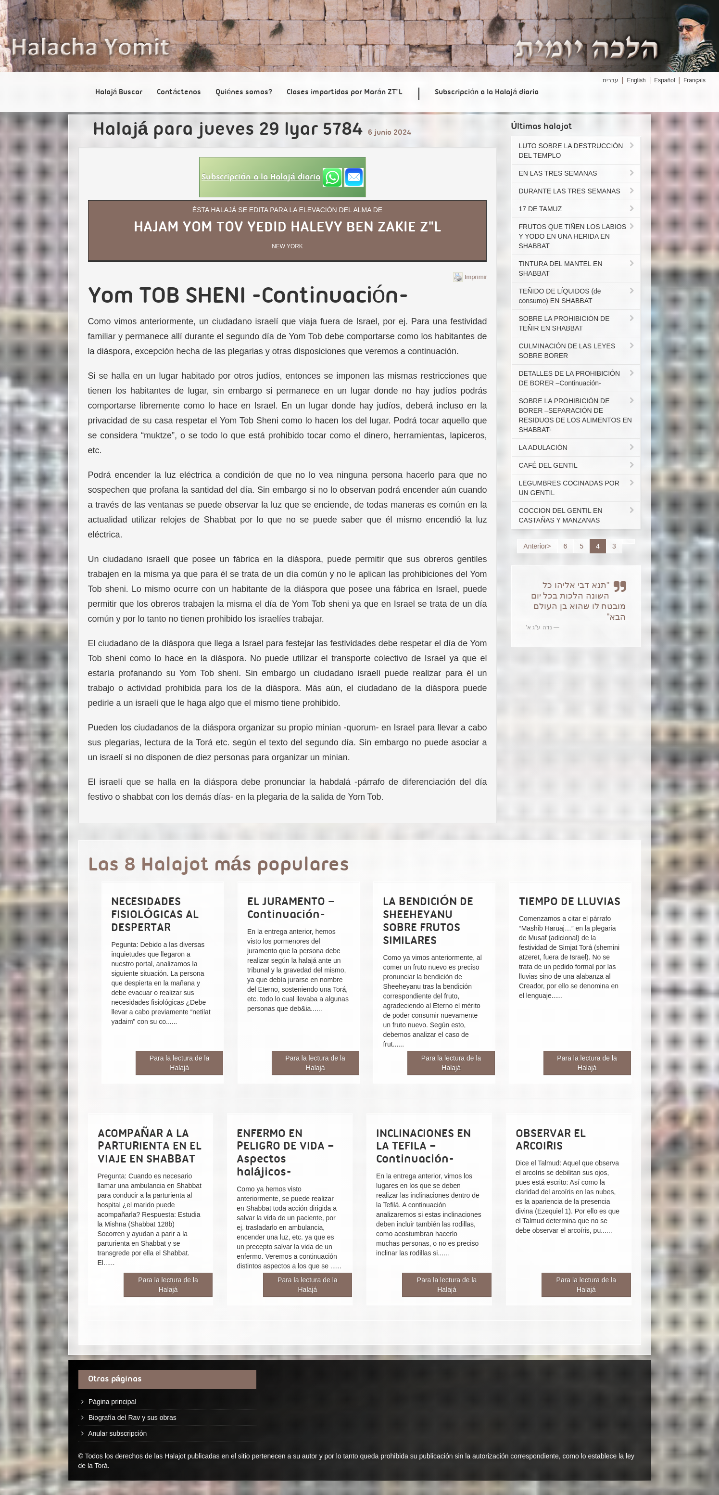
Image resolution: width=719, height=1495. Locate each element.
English (636, 80)
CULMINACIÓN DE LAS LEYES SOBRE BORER (577, 350)
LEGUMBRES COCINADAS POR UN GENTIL (577, 488)
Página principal (112, 1402)
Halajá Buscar (119, 92)
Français (694, 80)
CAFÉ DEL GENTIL (577, 465)
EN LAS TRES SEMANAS (577, 173)
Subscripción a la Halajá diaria (487, 92)
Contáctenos (179, 92)
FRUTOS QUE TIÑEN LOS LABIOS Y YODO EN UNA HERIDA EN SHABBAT (577, 236)
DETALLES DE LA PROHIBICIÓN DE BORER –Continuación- (577, 378)
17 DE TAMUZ (577, 209)
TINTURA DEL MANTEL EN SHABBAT (577, 268)
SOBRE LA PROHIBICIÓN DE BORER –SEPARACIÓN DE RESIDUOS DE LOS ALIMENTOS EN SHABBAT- (577, 415)
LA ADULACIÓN (577, 447)
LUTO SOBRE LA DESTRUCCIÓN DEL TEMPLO (577, 150)
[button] (282, 177)
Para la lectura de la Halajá (180, 1063)
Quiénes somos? (243, 92)
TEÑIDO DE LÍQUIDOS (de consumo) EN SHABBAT (577, 296)
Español (664, 80)
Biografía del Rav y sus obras (132, 1417)
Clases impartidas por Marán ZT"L (345, 92)
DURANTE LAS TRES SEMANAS (577, 191)
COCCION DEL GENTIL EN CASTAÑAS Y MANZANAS (577, 515)
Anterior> (537, 546)
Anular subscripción (117, 1433)
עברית (610, 80)
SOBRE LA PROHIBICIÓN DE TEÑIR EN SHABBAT (577, 323)
